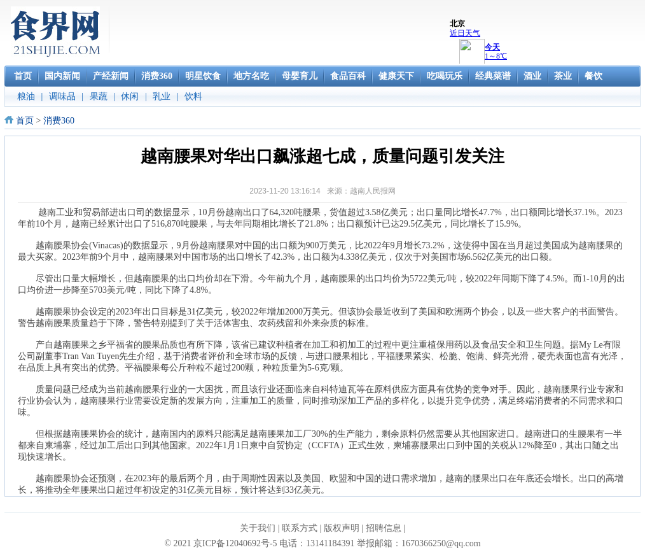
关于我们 (257, 528)
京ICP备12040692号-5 (235, 543)
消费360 (58, 120)
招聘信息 (383, 528)
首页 (25, 120)
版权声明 (341, 528)
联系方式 (299, 528)
